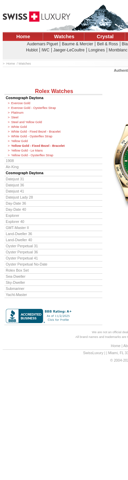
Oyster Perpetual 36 (22, 252)
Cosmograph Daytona (24, 98)
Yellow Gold (19, 141)
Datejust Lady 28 (19, 197)
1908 (10, 161)
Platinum (17, 112)
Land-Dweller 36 (19, 234)
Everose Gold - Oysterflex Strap (33, 108)
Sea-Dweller (15, 276)
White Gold (19, 127)
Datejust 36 (15, 185)
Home (23, 36)
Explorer (12, 215)
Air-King (12, 167)
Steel (14, 117)
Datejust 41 (15, 191)
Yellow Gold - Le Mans (27, 150)
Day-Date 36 (16, 203)
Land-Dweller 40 (19, 240)
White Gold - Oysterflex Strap (31, 136)
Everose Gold (20, 103)
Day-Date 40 (16, 209)
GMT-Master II (17, 228)
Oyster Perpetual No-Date (26, 264)
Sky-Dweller (15, 282)
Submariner (15, 289)
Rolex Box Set (17, 270)
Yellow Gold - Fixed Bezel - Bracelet (38, 145)
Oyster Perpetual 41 (22, 258)
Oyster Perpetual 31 (22, 246)
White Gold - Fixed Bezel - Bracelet (35, 131)
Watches (64, 36)
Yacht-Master (16, 295)
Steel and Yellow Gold (26, 122)
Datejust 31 (15, 179)
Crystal (105, 36)
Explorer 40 (15, 222)
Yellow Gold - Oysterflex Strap (32, 155)
